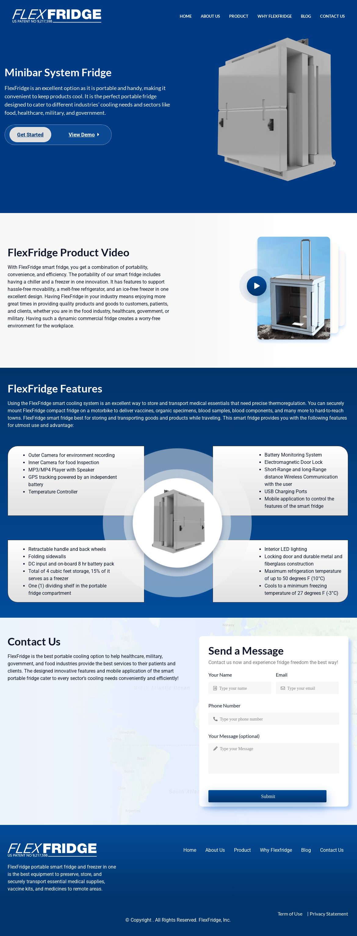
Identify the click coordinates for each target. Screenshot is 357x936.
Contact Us (332, 16)
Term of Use (290, 913)
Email (281, 675)
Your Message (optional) (234, 736)
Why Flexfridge (275, 16)
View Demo (82, 135)
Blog (306, 16)
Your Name (220, 675)
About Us (210, 16)
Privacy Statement (329, 913)
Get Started (30, 135)
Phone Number (224, 705)
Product (238, 16)
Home (186, 16)
